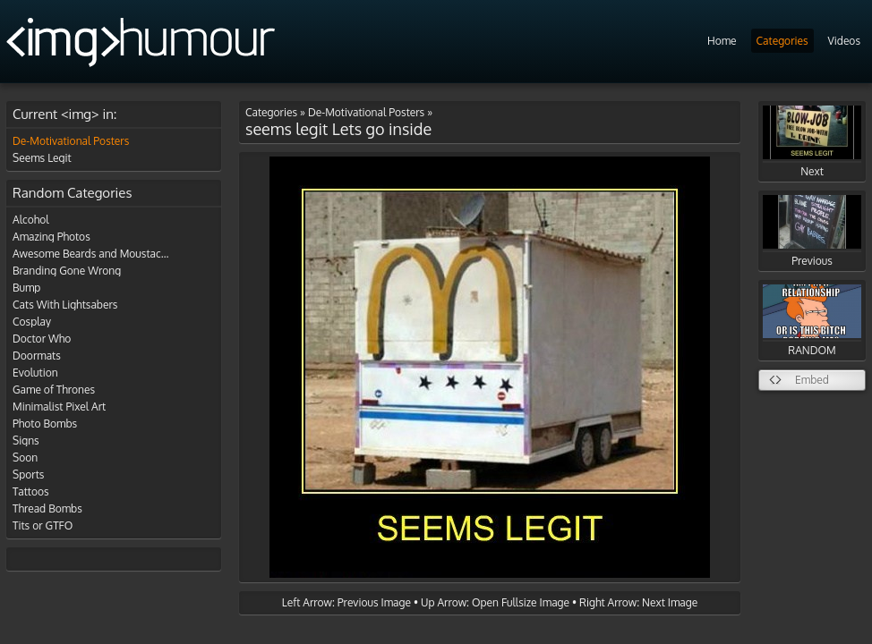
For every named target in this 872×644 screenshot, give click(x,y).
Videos (844, 40)
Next (812, 142)
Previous (812, 231)
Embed (812, 379)
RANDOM (812, 320)
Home (722, 40)
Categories (782, 40)
